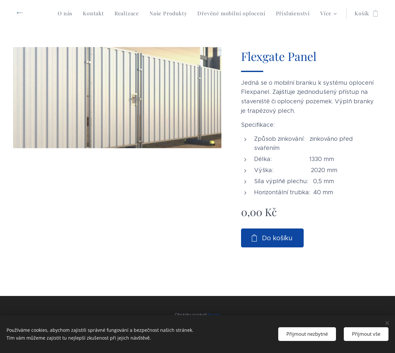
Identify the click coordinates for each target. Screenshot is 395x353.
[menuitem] (67, 13)
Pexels (214, 314)
